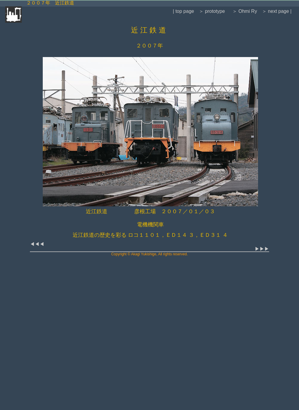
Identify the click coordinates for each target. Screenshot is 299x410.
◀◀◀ (37, 244)
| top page (183, 11)
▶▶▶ (262, 248)
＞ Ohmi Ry (244, 11)
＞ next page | (277, 11)
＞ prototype (212, 11)
